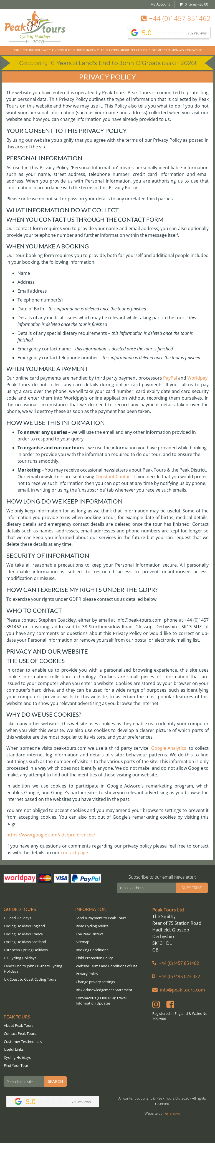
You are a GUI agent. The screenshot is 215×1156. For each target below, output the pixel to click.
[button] (106, 982)
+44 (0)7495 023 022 (176, 976)
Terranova (171, 1113)
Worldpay (197, 378)
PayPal (170, 378)
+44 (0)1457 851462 (176, 18)
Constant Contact (113, 477)
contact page (74, 852)
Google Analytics (168, 748)
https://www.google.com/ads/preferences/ (50, 835)
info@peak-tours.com (178, 990)
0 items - (193, 4)
